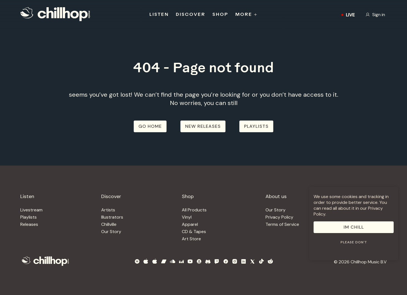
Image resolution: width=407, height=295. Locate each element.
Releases (29, 224)
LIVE (347, 14)
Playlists (28, 217)
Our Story (111, 231)
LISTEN (159, 14)
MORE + (246, 14)
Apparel (190, 224)
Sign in (375, 15)
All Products (194, 210)
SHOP (220, 14)
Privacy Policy (279, 217)
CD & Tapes (194, 231)
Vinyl (187, 217)
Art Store (191, 239)
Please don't (354, 242)
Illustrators (112, 217)
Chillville (108, 224)
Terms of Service (282, 224)
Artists (108, 210)
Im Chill (354, 227)
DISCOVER (190, 14)
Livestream (31, 210)
